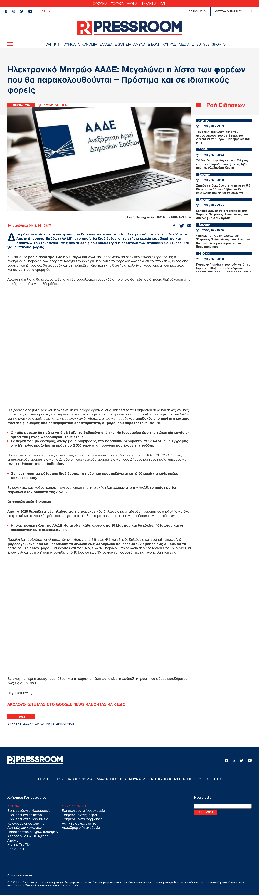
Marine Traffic (18, 845)
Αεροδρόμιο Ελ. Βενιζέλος (27, 836)
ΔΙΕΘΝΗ (154, 44)
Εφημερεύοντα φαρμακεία (27, 819)
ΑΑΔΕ (29, 724)
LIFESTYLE (201, 44)
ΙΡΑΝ (163, 3)
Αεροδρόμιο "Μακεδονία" (81, 828)
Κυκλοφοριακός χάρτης (26, 823)
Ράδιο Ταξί (15, 849)
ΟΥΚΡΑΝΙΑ (100, 3)
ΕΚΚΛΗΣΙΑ (148, 3)
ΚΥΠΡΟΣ (170, 44)
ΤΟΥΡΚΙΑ (117, 3)
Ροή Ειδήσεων (225, 105)
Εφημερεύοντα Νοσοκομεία (29, 810)
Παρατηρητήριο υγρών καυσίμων (32, 832)
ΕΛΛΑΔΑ (105, 44)
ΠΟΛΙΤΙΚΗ (51, 44)
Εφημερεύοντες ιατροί (25, 815)
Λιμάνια (12, 840)
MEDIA (184, 44)
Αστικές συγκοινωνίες (24, 828)
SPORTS (219, 44)
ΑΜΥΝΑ (132, 3)
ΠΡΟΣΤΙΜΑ (66, 724)
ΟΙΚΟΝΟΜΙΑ (87, 44)
